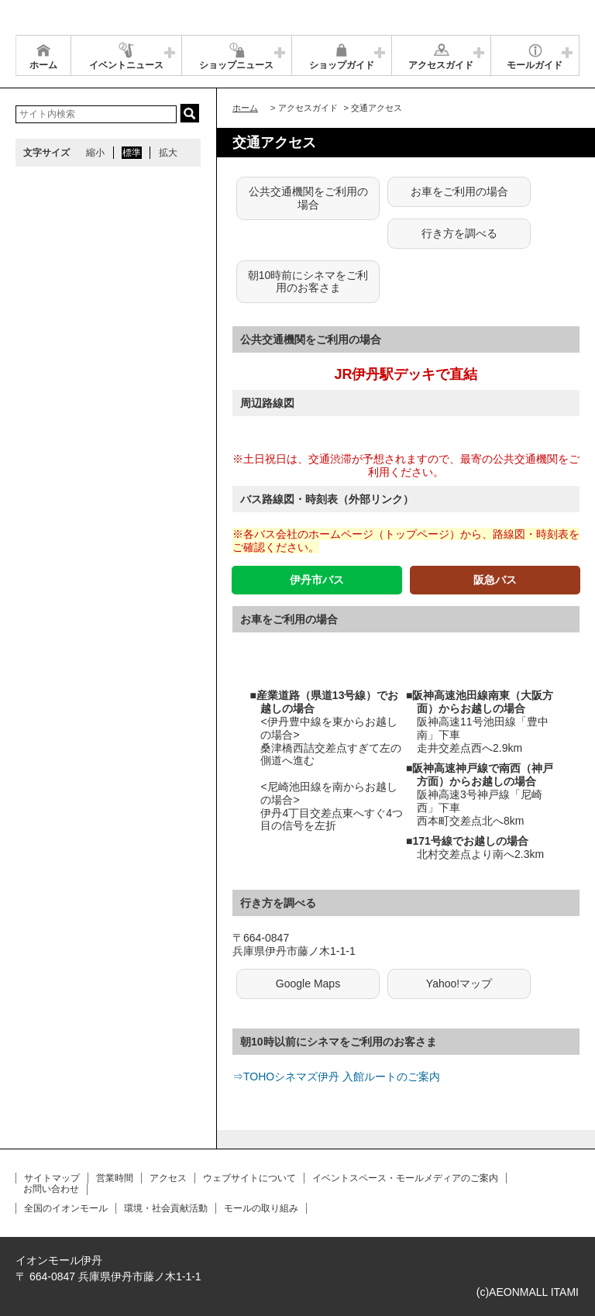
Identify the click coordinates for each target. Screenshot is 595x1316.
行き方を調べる (459, 233)
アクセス (168, 1178)
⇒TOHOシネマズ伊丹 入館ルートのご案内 (336, 1076)
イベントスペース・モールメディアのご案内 (405, 1178)
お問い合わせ (51, 1188)
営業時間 (114, 1178)
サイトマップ (52, 1178)
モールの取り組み (261, 1208)
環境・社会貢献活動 (166, 1208)
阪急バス (495, 580)
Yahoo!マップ (459, 983)
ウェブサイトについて (249, 1178)
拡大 (168, 152)
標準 (131, 152)
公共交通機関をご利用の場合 (308, 198)
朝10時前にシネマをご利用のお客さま (308, 282)
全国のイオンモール (66, 1208)
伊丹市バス (317, 580)
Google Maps (308, 983)
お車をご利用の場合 (459, 191)
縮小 (95, 152)
